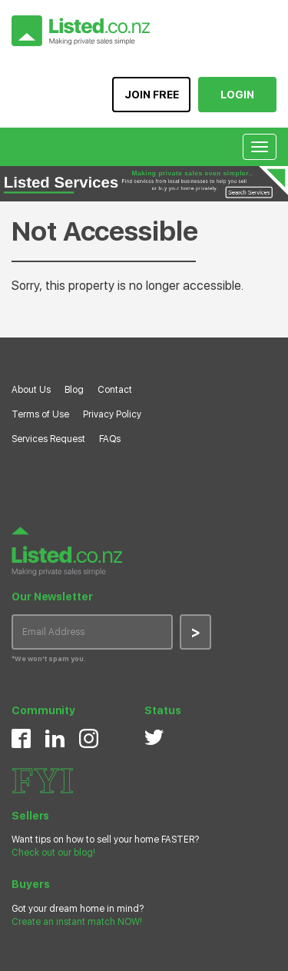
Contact (115, 389)
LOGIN (237, 94)
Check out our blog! (53, 852)
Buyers (30, 884)
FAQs (110, 439)
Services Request (48, 439)
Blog (74, 389)
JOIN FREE (151, 94)
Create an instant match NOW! (77, 921)
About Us (31, 389)
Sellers (30, 816)
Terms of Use (40, 414)
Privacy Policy (112, 414)
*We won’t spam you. (49, 658)
